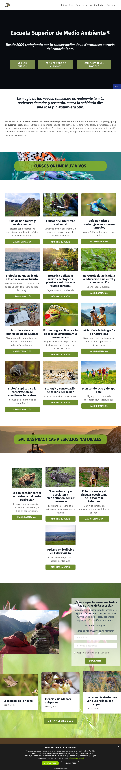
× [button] (118, 746)
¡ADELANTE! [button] (95, 660)
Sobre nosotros (84, 5)
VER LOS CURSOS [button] (22, 65)
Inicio (64, 5)
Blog (71, 5)
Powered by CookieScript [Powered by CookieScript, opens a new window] (60, 768)
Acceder (111, 5)
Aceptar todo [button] (50, 763)
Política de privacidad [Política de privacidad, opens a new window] (76, 758)
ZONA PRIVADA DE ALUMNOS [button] (56, 65)
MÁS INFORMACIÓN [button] (22, 242)
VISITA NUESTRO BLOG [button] (60, 720)
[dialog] (60, 757)
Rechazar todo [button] (69, 763)
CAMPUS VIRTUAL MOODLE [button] (94, 65)
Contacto (99, 5)
